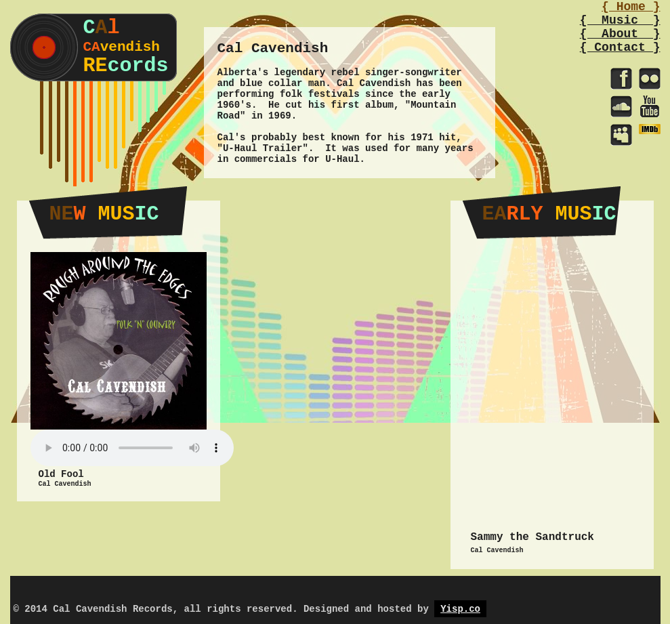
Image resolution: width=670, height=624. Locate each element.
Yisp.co (460, 609)
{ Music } (620, 20)
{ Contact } (620, 47)
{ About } (620, 34)
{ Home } (631, 7)
